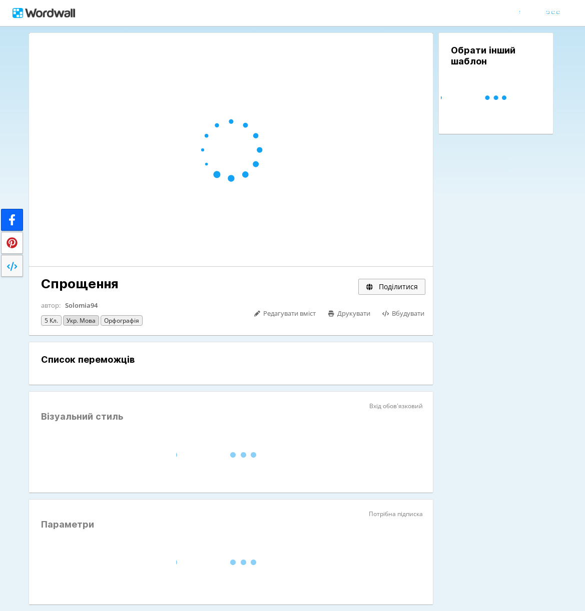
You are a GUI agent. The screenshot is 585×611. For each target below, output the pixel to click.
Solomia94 (81, 305)
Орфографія (121, 320)
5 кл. (51, 320)
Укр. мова (81, 320)
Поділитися (392, 286)
